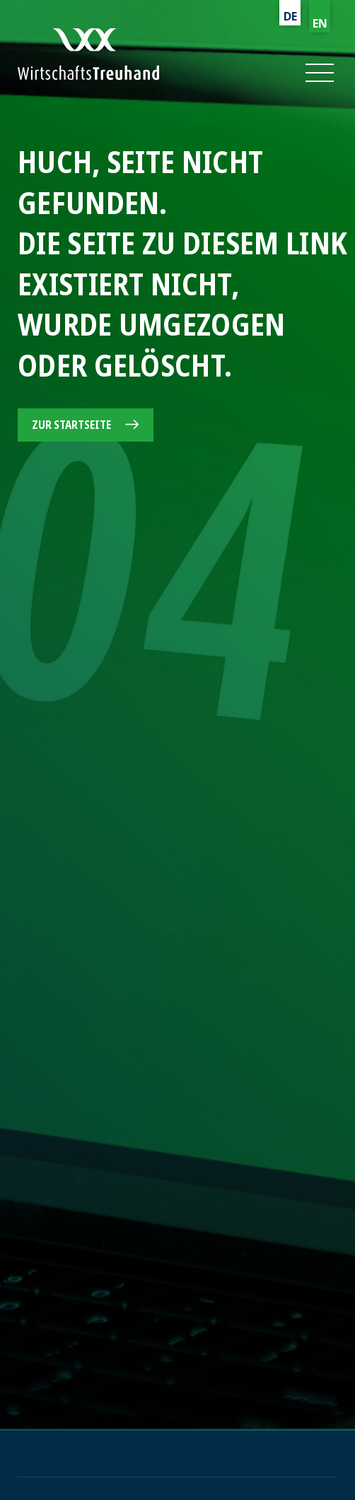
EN (320, 23)
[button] (318, 73)
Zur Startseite (71, 424)
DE (290, 16)
